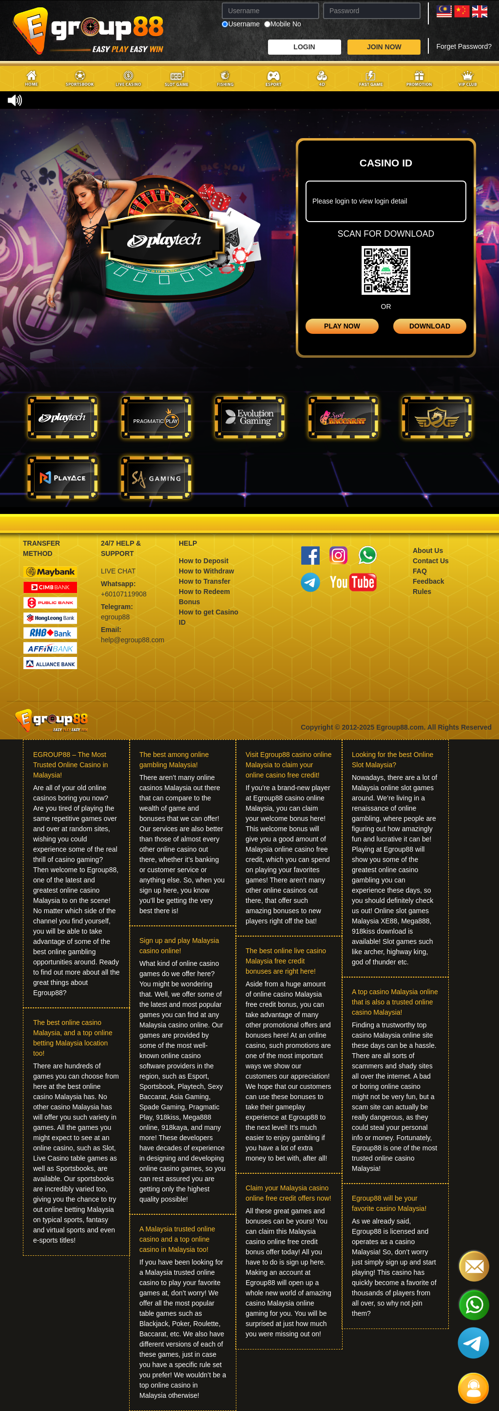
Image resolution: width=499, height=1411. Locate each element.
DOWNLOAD (429, 326)
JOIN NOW (384, 47)
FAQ (420, 571)
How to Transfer (204, 581)
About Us (428, 550)
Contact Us (431, 561)
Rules (422, 591)
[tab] (62, 417)
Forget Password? (464, 46)
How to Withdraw (206, 571)
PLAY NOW (342, 326)
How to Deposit (204, 561)
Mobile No (282, 24)
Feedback (428, 581)
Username (241, 24)
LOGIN (304, 47)
